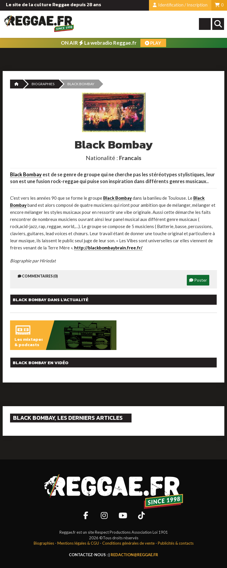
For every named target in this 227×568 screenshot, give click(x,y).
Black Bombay (26, 175)
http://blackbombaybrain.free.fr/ (108, 247)
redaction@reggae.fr (134, 554)
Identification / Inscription (180, 4)
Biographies (43, 84)
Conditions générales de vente (128, 543)
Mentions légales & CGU (78, 543)
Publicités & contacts (176, 543)
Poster (198, 280)
